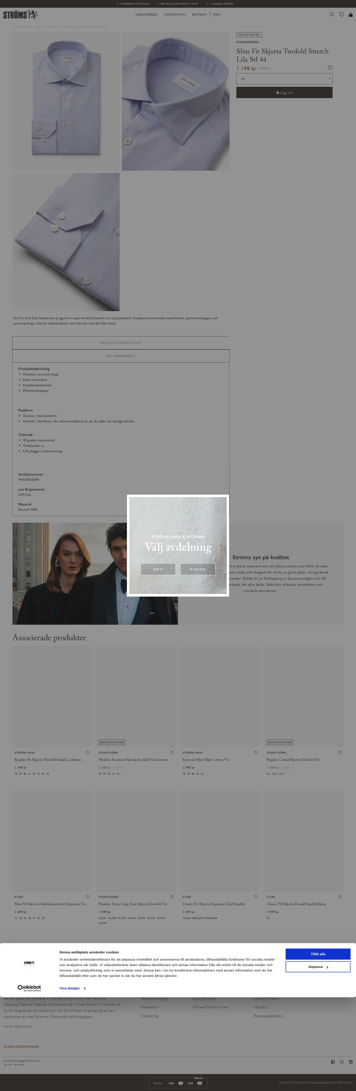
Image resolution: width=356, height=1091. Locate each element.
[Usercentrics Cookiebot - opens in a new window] (29, 1082)
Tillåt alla (318, 1048)
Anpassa (318, 1060)
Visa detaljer (69, 1082)
